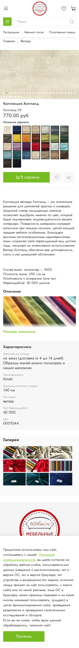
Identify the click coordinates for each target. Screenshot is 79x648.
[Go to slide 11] (32, 93)
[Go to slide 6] (18, 93)
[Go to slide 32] (21, 96)
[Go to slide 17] (50, 93)
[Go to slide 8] (24, 93)
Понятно (24, 636)
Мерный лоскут (34, 32)
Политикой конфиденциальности (29, 557)
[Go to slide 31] (18, 96)
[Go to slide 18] (53, 93)
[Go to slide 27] (6, 96)
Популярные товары (62, 32)
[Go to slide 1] (3, 93)
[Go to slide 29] (12, 96)
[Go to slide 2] (6, 93)
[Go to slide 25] (74, 93)
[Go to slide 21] (62, 93)
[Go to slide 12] (35, 93)
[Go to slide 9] (27, 93)
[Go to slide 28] (9, 96)
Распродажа (11, 32)
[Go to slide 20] (59, 93)
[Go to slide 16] (47, 93)
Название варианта (16, 122)
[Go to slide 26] (3, 96)
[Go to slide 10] (30, 93)
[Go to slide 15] (44, 93)
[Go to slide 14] (41, 93)
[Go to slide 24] (71, 93)
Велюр (26, 41)
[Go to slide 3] (9, 93)
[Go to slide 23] (68, 93)
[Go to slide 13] (38, 93)
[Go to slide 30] (15, 96)
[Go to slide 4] (12, 93)
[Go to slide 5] (15, 93)
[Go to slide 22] (65, 93)
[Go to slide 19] (56, 93)
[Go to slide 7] (21, 93)
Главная (9, 41)
